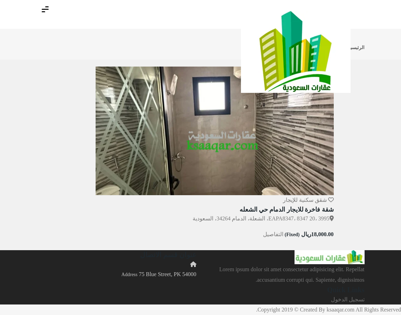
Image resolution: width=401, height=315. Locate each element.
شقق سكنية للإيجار (305, 200)
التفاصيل (273, 234)
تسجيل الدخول (348, 299)
